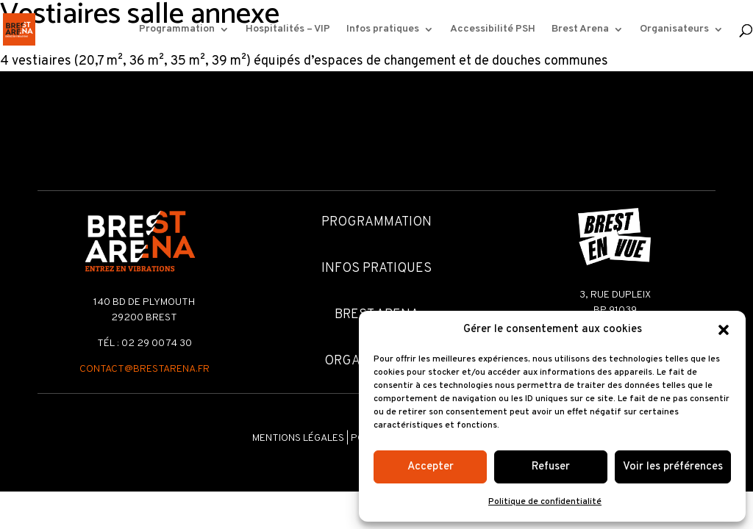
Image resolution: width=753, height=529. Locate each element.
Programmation (177, 29)
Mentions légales (298, 438)
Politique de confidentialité (545, 502)
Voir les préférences (673, 467)
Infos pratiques (382, 29)
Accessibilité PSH (492, 29)
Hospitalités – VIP (288, 29)
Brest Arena (580, 29)
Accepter (430, 467)
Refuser (551, 467)
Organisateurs (674, 29)
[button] (723, 330)
